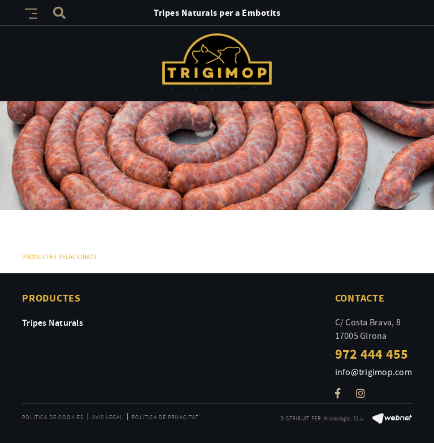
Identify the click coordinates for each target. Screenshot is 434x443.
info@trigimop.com (373, 372)
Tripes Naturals (52, 322)
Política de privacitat (165, 417)
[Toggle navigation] (29, 12)
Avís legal (107, 417)
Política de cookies (53, 417)
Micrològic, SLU (343, 418)
